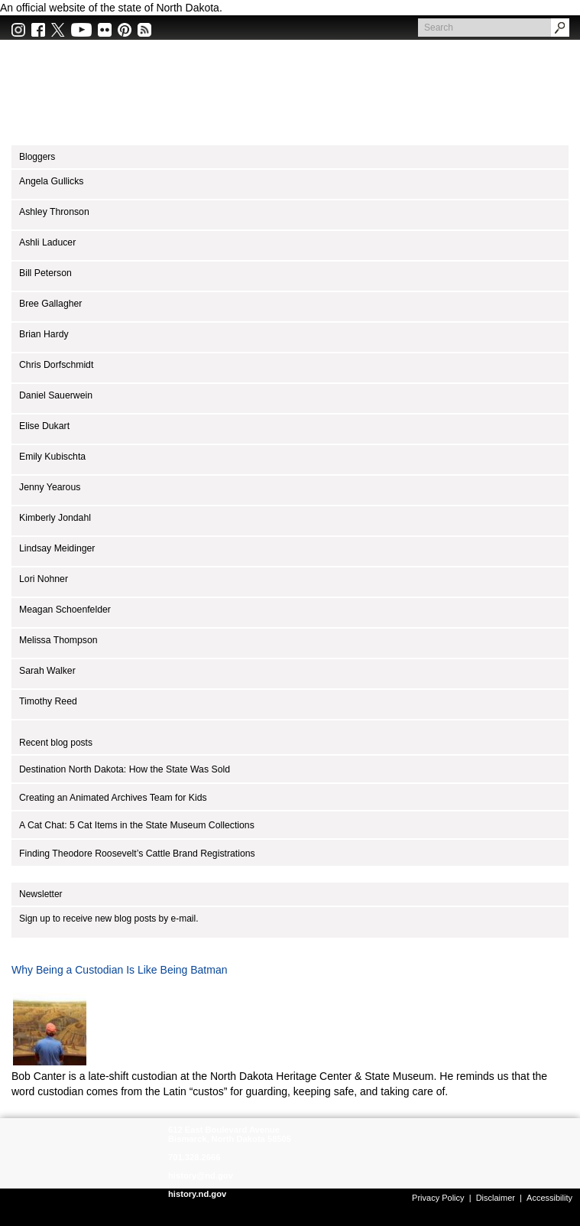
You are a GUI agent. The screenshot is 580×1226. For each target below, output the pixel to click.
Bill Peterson (45, 273)
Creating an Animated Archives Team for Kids (113, 797)
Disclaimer (495, 1197)
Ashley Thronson (54, 212)
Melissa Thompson (58, 640)
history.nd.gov (197, 1193)
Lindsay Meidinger (57, 548)
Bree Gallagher (50, 303)
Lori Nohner (43, 579)
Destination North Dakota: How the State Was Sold (124, 769)
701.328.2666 (194, 1157)
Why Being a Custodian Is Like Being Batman (119, 970)
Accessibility (549, 1197)
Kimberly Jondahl (55, 517)
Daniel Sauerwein (55, 395)
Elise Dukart (44, 426)
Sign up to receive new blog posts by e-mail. (109, 918)
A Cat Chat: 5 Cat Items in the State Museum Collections (136, 825)
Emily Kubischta (52, 456)
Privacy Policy (438, 1197)
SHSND (86, 1153)
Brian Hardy (44, 334)
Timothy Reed (48, 701)
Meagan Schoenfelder (65, 609)
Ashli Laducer (47, 242)
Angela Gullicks (51, 181)
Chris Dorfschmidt (56, 364)
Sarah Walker (47, 670)
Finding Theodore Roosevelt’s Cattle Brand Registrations (137, 853)
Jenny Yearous (49, 487)
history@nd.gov (200, 1175)
